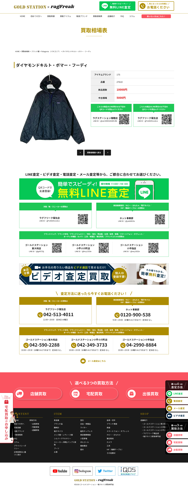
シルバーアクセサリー (62, 438)
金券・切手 (111, 420)
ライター (83, 427)
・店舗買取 (34, 430)
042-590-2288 (41, 344)
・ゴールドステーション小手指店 (155, 427)
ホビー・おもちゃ (114, 434)
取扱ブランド (82, 16)
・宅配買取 (34, 427)
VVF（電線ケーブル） (115, 449)
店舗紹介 (111, 16)
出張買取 (143, 394)
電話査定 (175, 401)
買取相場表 (97, 16)
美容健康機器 (85, 434)
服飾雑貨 (83, 445)
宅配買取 (87, 394)
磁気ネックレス (86, 431)
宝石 (82, 420)
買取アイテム (65, 16)
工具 (108, 445)
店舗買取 (30, 394)
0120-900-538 (132, 314)
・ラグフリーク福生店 (150, 433)
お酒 (55, 452)
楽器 (108, 427)
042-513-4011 (55, 314)
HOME (22, 16)
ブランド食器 (112, 424)
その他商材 (111, 453)
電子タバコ (58, 431)
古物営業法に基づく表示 (20, 453)
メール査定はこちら (93, 361)
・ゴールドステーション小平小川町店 (156, 430)
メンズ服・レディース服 (63, 434)
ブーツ (56, 448)
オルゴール (84, 442)
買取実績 (51, 16)
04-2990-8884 (138, 344)
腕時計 (56, 427)
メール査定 (176, 408)
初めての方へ (36, 16)
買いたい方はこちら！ (156, 16)
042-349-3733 (89, 344)
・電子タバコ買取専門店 (151, 436)
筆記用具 (110, 438)
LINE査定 (175, 393)
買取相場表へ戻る (94, 152)
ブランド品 (58, 424)
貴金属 (56, 420)
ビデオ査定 (176, 415)
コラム (132, 16)
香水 (82, 449)
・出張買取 (34, 424)
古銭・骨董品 (85, 424)
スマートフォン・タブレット (118, 431)
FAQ (122, 16)
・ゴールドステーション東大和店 (155, 424)
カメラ (109, 442)
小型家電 (83, 438)
